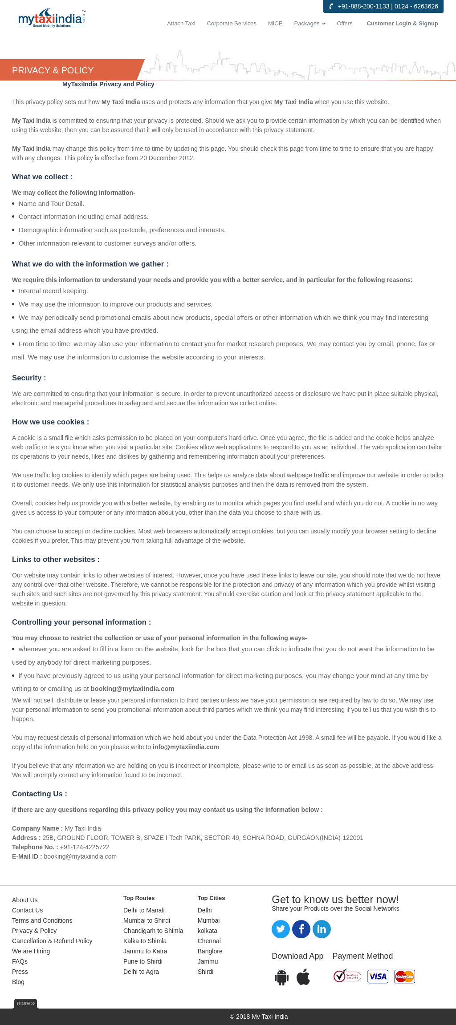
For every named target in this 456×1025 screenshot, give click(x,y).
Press (20, 971)
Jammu (208, 961)
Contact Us (27, 910)
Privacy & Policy (34, 930)
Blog (18, 981)
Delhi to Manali (144, 910)
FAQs (20, 961)
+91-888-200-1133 (364, 6)
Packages (306, 23)
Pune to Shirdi (143, 961)
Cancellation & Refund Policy (52, 940)
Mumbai (209, 920)
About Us (25, 900)
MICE (275, 23)
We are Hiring (31, 951)
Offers (345, 23)
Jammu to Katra (145, 951)
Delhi (205, 910)
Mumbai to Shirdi (146, 920)
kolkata (207, 930)
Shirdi (206, 971)
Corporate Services (231, 23)
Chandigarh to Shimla (153, 930)
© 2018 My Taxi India (259, 1016)
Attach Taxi (181, 23)
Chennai (209, 940)
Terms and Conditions (42, 920)
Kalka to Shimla (145, 940)
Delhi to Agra (141, 971)
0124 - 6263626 (416, 6)
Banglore (210, 951)
